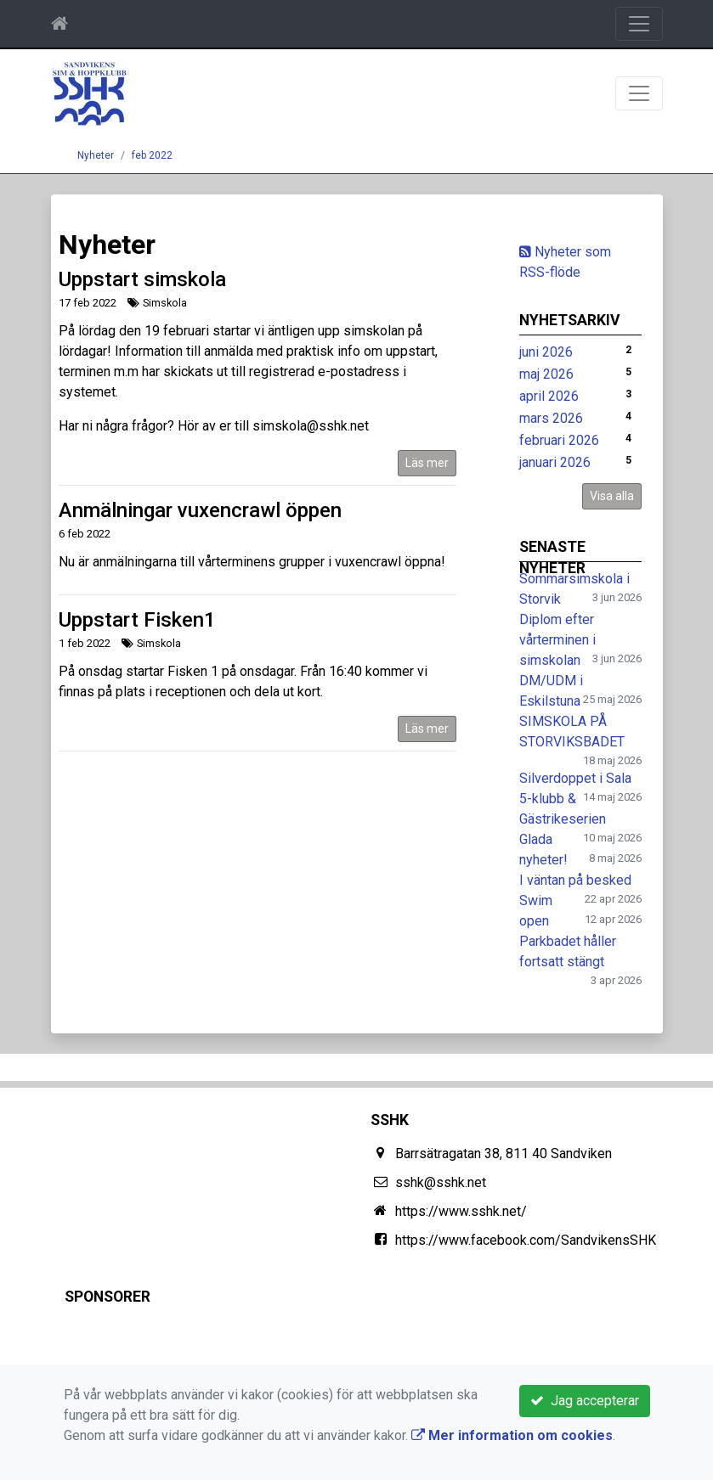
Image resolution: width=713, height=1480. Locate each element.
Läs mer (427, 463)
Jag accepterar (584, 1401)
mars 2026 (551, 418)
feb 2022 (152, 155)
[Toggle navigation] (639, 24)
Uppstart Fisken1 (137, 620)
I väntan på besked (575, 880)
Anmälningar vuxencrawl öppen (200, 510)
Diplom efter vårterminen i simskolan (557, 639)
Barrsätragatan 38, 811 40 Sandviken (503, 1153)
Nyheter (95, 155)
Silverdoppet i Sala (575, 778)
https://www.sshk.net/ (461, 1211)
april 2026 (549, 396)
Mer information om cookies (512, 1435)
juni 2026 (546, 352)
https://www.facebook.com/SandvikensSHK (525, 1240)
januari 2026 (555, 462)
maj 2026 (546, 374)
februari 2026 (559, 440)
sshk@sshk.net (440, 1182)
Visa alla (612, 496)
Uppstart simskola (142, 279)
